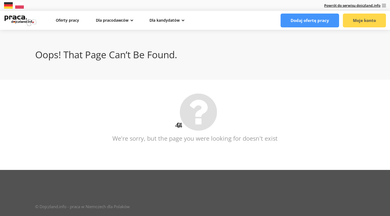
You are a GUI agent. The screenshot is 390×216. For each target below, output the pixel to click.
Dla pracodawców (112, 20)
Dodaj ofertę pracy (310, 20)
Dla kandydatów (165, 20)
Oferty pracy (67, 20)
